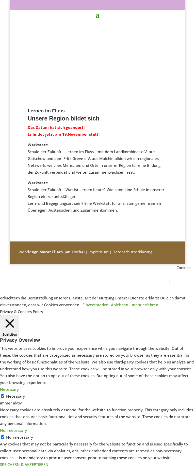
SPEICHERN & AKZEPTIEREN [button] (24, 464)
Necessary (15, 396)
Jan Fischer (74, 251)
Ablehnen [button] (119, 304)
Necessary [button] (9, 389)
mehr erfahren (145, 304)
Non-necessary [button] (13, 430)
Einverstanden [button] (95, 304)
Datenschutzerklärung (132, 251)
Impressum (98, 251)
